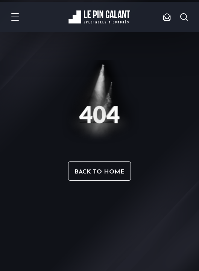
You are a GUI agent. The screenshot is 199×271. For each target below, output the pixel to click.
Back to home (99, 172)
